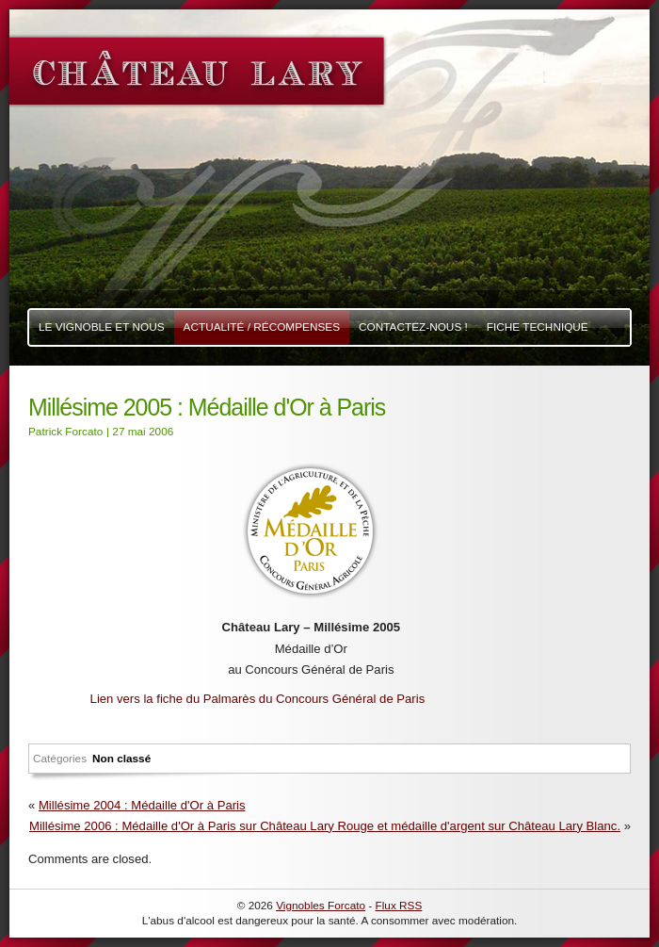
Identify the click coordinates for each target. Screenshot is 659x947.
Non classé (121, 758)
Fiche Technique (537, 327)
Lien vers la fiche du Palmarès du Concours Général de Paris (258, 699)
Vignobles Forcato (320, 905)
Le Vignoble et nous (102, 327)
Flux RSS (399, 905)
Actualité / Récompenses (262, 327)
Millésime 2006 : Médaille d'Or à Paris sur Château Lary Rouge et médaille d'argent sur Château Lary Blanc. (324, 826)
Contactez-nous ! (413, 327)
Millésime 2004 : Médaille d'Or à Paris (142, 805)
